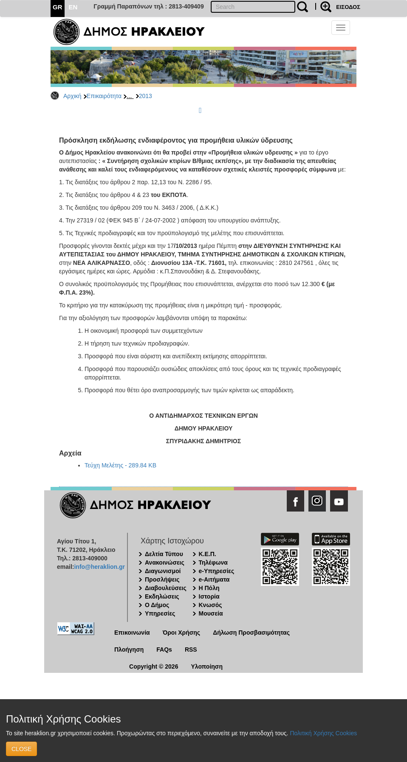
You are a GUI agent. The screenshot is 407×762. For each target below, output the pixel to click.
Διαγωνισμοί (163, 571)
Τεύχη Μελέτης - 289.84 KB (120, 465)
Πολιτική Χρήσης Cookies (323, 733)
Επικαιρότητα (104, 96)
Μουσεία (211, 613)
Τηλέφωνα (213, 562)
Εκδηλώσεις (162, 596)
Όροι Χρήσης (182, 632)
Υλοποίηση (207, 666)
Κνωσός (210, 605)
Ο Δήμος (157, 605)
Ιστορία (209, 596)
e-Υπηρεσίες (217, 571)
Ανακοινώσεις (164, 562)
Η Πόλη (209, 588)
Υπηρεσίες (160, 613)
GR (57, 7)
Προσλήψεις (162, 579)
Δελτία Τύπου (164, 554)
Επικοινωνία (132, 632)
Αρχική (72, 96)
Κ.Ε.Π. (207, 554)
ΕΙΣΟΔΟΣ (348, 7)
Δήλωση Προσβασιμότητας (251, 632)
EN (73, 7)
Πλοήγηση (129, 649)
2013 (145, 96)
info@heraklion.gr (99, 566)
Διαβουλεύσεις (166, 588)
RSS (191, 649)
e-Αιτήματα (214, 579)
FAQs (164, 649)
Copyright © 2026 (153, 666)
